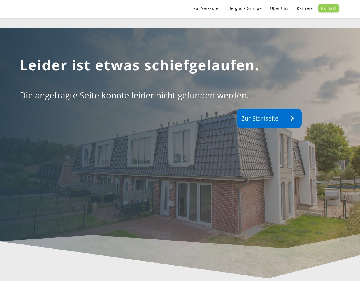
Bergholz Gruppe (245, 8)
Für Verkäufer (207, 8)
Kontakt (328, 8)
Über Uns (279, 8)
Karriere (305, 8)
